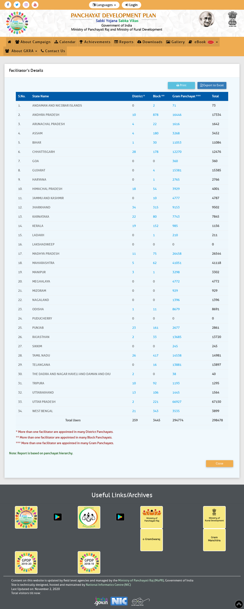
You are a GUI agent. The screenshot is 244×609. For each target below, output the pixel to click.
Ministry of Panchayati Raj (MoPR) (141, 580)
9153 (176, 207)
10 (134, 115)
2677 (176, 328)
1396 (176, 300)
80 (155, 217)
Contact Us (53, 51)
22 (155, 124)
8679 (176, 309)
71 (174, 105)
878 (155, 115)
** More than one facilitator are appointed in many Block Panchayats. (64, 437)
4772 (176, 281)
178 (155, 152)
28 (134, 152)
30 (155, 143)
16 (155, 365)
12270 (176, 152)
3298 (176, 272)
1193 (176, 383)
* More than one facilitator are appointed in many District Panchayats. (64, 432)
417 (155, 355)
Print (181, 85)
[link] (117, 21)
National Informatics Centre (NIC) (108, 585)
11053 (176, 143)
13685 (176, 337)
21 (134, 411)
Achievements (95, 42)
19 (134, 226)
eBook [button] (203, 42)
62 (155, 263)
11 (134, 254)
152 (155, 226)
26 (134, 355)
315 (155, 207)
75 (155, 254)
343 (155, 411)
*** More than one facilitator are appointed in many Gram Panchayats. (65, 443)
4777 (176, 198)
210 (175, 235)
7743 (176, 217)
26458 (176, 254)
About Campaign (33, 42)
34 (134, 207)
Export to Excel (212, 85)
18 (134, 189)
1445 (176, 392)
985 (175, 226)
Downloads (149, 42)
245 (175, 346)
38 (174, 374)
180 (155, 133)
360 (175, 161)
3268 (176, 133)
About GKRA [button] (21, 51)
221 (155, 402)
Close (219, 463)
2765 (176, 180)
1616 (176, 124)
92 (155, 383)
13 (134, 392)
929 (175, 291)
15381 (176, 170)
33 (155, 337)
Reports (124, 42)
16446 (176, 115)
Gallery (175, 42)
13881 (176, 365)
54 (155, 189)
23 (134, 328)
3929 (176, 189)
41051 (176, 263)
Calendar (65, 42)
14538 (176, 355)
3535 (176, 411)
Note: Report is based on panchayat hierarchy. (41, 453)
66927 (176, 402)
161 (155, 328)
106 (155, 392)
